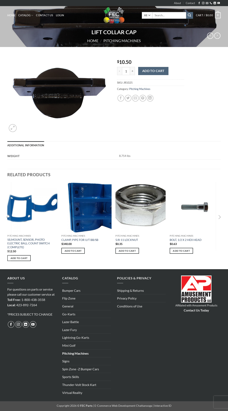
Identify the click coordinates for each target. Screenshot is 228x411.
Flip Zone (68, 298)
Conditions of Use (129, 306)
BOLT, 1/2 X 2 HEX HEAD (186, 240)
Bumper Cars (71, 290)
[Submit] (189, 15)
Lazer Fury (69, 330)
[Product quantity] (126, 71)
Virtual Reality (72, 393)
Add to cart (153, 71)
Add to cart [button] (19, 258)
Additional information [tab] (25, 145)
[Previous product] (217, 36)
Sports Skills (70, 377)
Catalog (25, 15)
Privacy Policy (127, 298)
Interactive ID (163, 405)
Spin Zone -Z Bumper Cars (80, 369)
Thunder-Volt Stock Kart (79, 385)
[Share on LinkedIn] (150, 98)
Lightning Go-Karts (75, 337)
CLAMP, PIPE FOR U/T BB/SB (79, 240)
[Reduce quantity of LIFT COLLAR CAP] (119, 71)
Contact (190, 3)
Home (11, 15)
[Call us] (211, 3)
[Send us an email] (207, 3)
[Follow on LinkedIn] (215, 3)
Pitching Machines (122, 40)
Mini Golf (68, 345)
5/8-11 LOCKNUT (126, 240)
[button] (60, 15)
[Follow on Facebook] (199, 3)
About (177, 3)
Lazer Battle (70, 322)
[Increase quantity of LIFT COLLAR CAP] (132, 71)
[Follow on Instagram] (203, 3)
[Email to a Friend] (135, 98)
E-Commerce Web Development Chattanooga (123, 405)
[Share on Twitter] (128, 98)
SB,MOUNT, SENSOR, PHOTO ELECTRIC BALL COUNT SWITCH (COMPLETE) (28, 243)
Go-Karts (68, 314)
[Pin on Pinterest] (142, 98)
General (67, 306)
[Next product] (210, 36)
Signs (65, 361)
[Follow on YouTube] (218, 3)
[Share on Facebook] (120, 98)
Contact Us (44, 15)
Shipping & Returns (130, 290)
